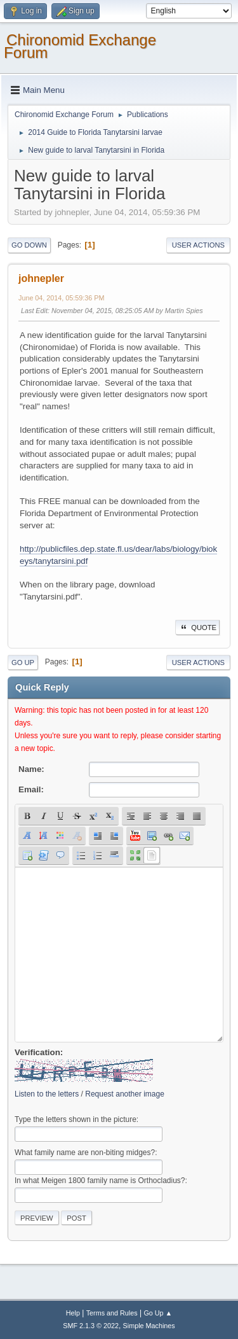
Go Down (29, 245)
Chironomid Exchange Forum (80, 46)
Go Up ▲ (157, 1313)
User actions (198, 245)
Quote (197, 627)
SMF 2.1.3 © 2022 (91, 1325)
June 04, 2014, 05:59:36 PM (61, 298)
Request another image (124, 1094)
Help (73, 1313)
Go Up (22, 662)
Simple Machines (149, 1325)
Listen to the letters (47, 1094)
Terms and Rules (112, 1313)
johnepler (41, 278)
